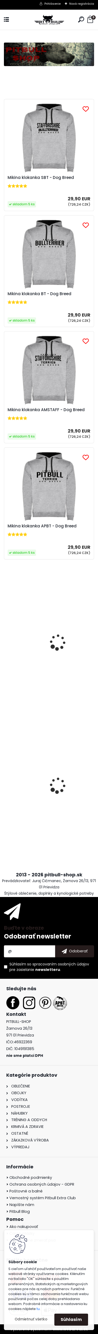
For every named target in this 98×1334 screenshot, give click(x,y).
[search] (81, 19)
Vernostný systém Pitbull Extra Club (41, 1198)
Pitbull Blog (18, 1211)
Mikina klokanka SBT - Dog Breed (41, 177)
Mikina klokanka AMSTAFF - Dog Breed (46, 409)
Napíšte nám (20, 1204)
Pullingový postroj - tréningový (39, 797)
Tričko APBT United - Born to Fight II (43, 656)
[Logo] (49, 19)
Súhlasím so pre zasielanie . (49, 967)
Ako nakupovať (22, 1226)
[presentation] (7, 781)
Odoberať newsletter (37, 936)
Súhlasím (71, 1319)
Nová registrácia (81, 4)
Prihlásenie (52, 4)
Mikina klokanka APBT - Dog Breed (42, 526)
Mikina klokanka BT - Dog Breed (39, 293)
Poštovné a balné (24, 1191)
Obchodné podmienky (29, 1177)
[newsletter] (74, 951)
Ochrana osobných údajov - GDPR (40, 1184)
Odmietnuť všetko (31, 1319)
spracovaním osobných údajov (60, 964)
